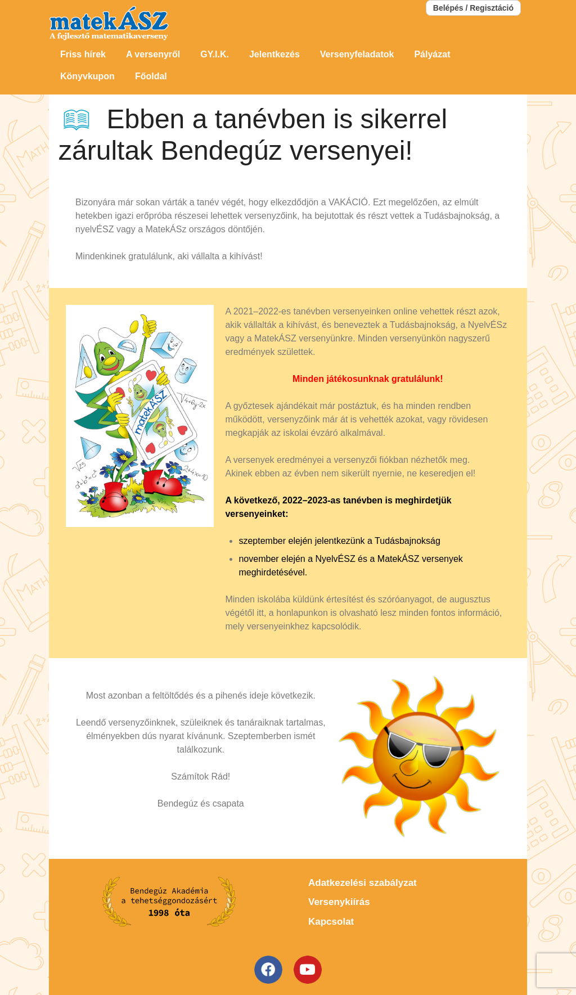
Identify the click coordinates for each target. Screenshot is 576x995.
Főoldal (151, 76)
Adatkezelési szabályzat (362, 882)
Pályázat (432, 54)
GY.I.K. (214, 54)
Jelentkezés (274, 54)
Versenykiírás (339, 902)
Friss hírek (83, 54)
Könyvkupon (87, 76)
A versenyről (153, 54)
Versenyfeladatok (357, 54)
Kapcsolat (331, 921)
